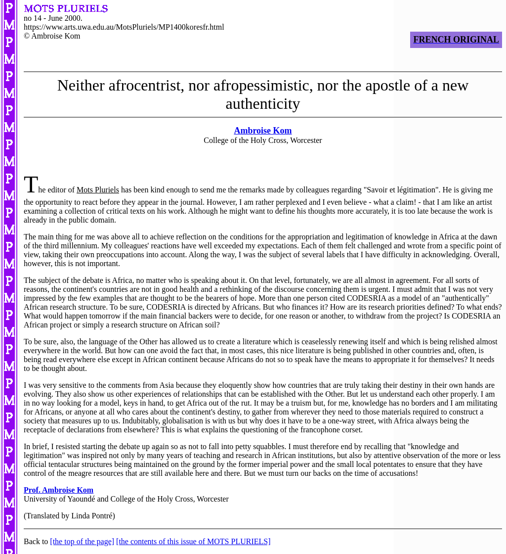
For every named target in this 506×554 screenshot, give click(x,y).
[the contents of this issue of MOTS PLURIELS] (193, 541)
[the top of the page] (82, 541)
